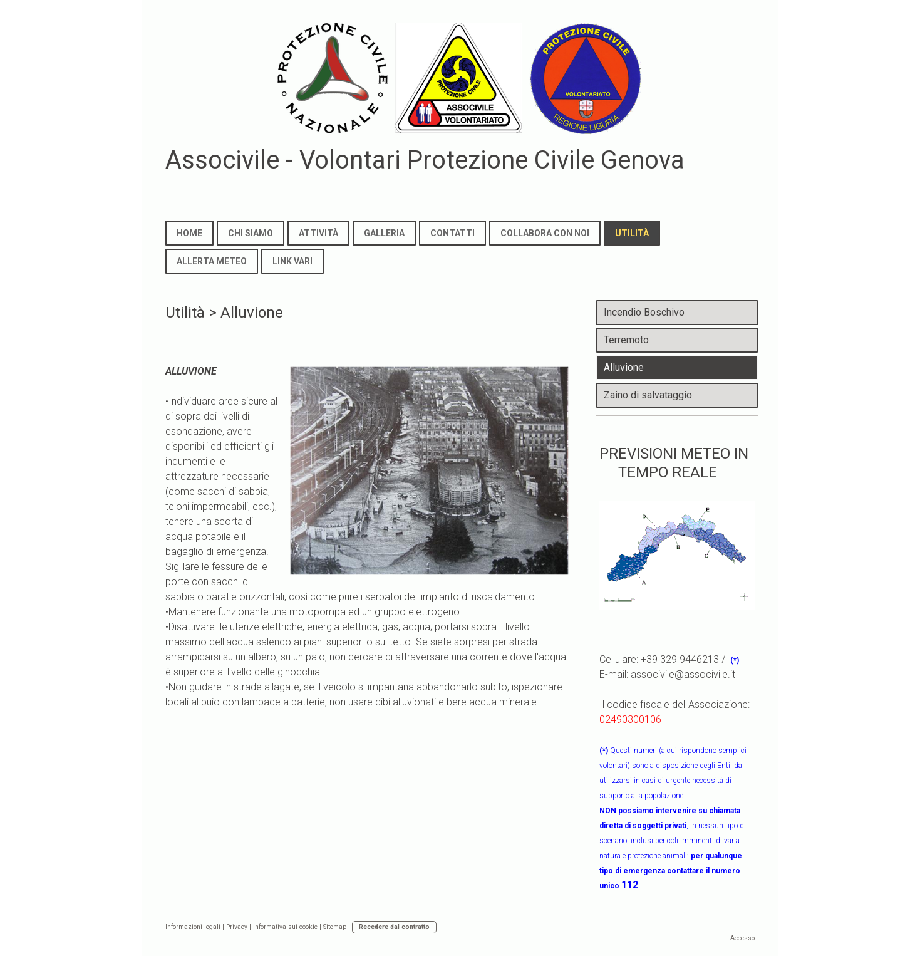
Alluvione (624, 367)
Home (189, 233)
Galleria (384, 233)
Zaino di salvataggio (648, 395)
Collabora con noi (544, 233)
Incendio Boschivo (644, 312)
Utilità (632, 233)
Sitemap (334, 927)
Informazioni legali (192, 927)
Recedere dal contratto (394, 927)
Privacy (236, 927)
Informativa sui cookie (285, 927)
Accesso (742, 938)
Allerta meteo (212, 261)
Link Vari (292, 261)
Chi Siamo (250, 233)
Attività (318, 233)
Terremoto (626, 340)
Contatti (452, 233)
